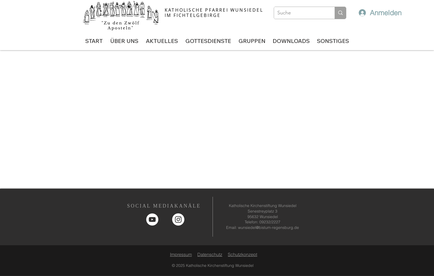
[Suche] (300, 13)
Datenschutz (209, 254)
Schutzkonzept (242, 254)
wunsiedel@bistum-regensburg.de (268, 227)
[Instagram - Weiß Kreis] (178, 219)
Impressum (181, 254)
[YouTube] (152, 219)
